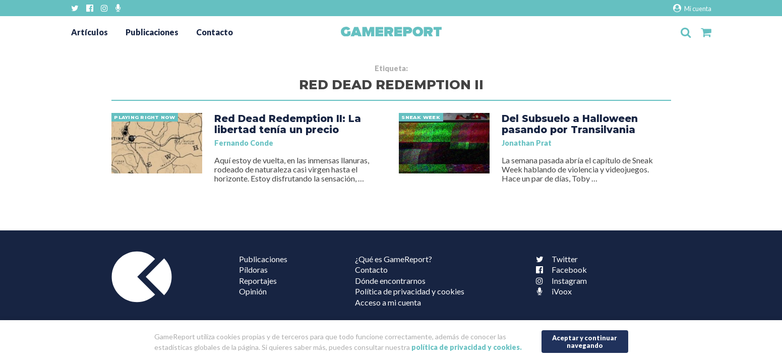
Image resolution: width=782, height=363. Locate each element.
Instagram (559, 280)
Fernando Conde (243, 143)
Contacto (214, 32)
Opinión (253, 291)
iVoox (551, 291)
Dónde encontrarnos (390, 280)
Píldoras (253, 269)
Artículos (89, 32)
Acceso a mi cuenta (388, 302)
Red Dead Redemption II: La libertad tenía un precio (287, 124)
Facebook (559, 269)
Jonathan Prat (527, 143)
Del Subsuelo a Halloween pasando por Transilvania (570, 124)
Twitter (554, 259)
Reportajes (258, 280)
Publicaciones (152, 32)
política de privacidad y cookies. (466, 347)
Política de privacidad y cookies (409, 291)
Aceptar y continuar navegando (584, 341)
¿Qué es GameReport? (393, 259)
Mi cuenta (692, 8)
